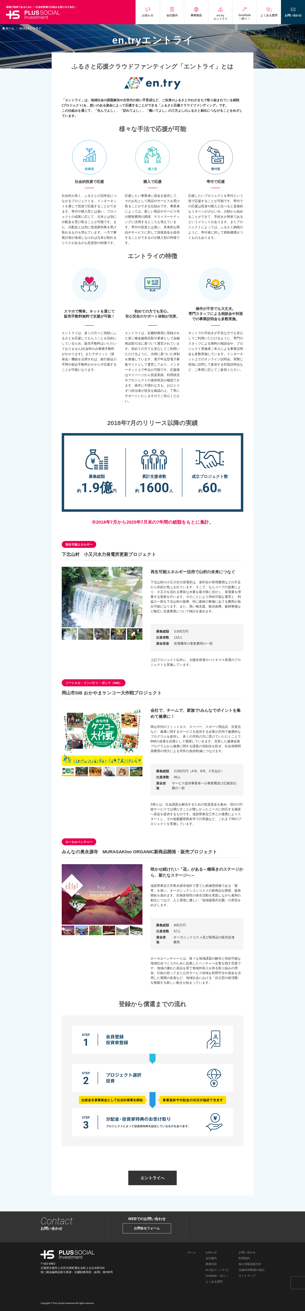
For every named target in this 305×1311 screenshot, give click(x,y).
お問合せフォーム (147, 1228)
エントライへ (152, 1178)
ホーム (10, 28)
